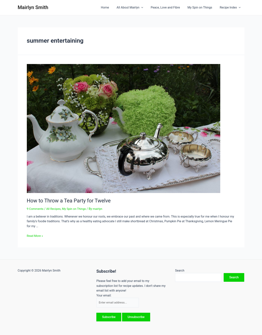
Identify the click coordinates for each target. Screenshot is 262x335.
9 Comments (35, 208)
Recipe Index (230, 7)
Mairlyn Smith (33, 7)
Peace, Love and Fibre (169, 7)
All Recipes (54, 208)
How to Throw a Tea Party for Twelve (67, 200)
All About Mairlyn (135, 7)
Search (179, 270)
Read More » (35, 235)
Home (112, 7)
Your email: (103, 295)
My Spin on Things (202, 7)
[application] (146, 7)
